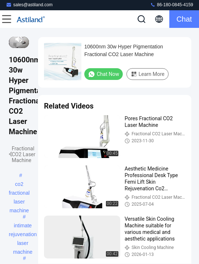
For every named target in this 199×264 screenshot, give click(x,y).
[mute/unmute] (19, 39)
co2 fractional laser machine (19, 184)
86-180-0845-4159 (171, 4)
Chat (184, 19)
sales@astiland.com (29, 4)
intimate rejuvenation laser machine (23, 226)
